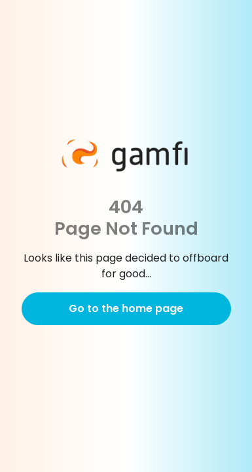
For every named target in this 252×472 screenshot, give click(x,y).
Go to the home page (126, 308)
